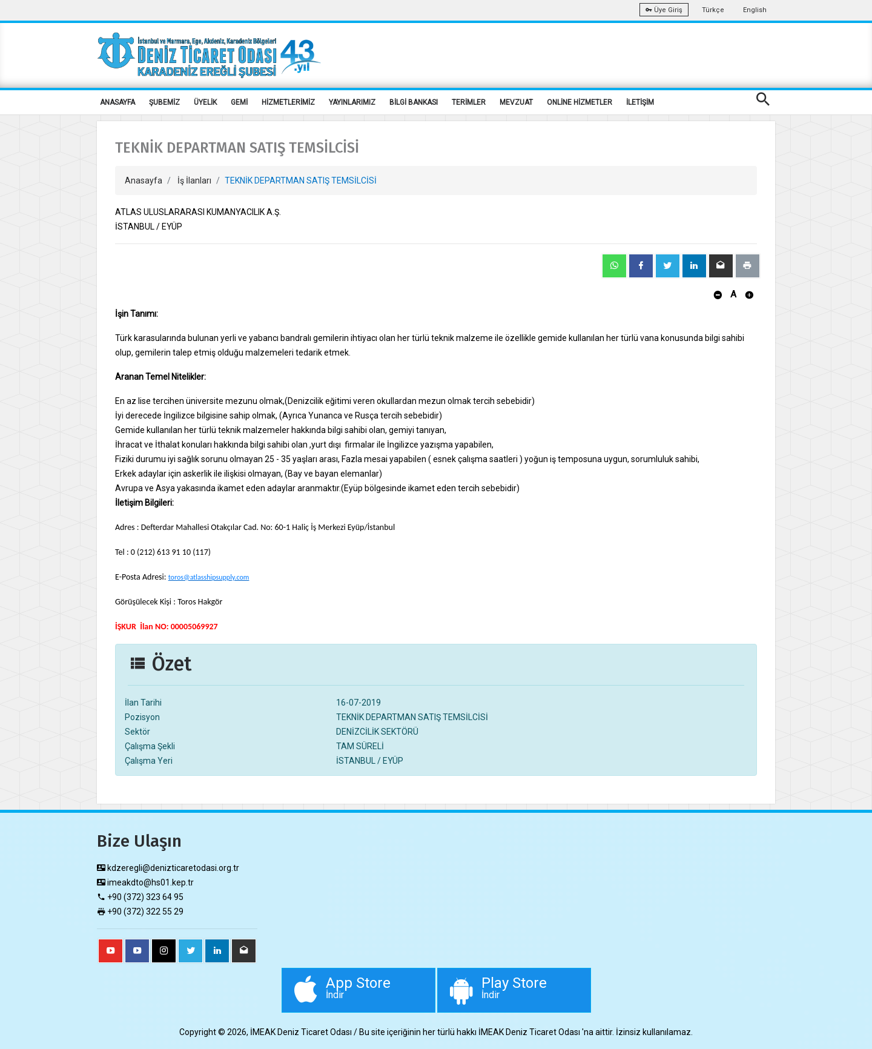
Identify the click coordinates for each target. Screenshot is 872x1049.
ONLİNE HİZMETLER (579, 102)
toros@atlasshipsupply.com (208, 577)
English (755, 10)
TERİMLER (469, 102)
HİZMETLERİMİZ (288, 102)
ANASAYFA (117, 102)
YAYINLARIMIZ (352, 102)
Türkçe (713, 10)
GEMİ (239, 102)
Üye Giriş (664, 10)
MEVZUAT (516, 102)
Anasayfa (143, 180)
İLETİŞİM (640, 102)
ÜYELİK (205, 102)
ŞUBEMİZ (164, 102)
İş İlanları (194, 180)
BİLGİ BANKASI (413, 102)
